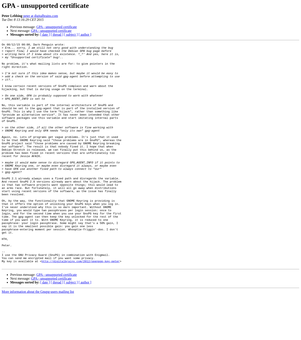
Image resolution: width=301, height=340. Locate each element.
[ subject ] (71, 34)
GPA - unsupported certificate (56, 27)
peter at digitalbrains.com (40, 16)
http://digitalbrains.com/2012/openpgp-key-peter (81, 305)
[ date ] (45, 34)
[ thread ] (57, 34)
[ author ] (85, 34)
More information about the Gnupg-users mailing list (38, 336)
